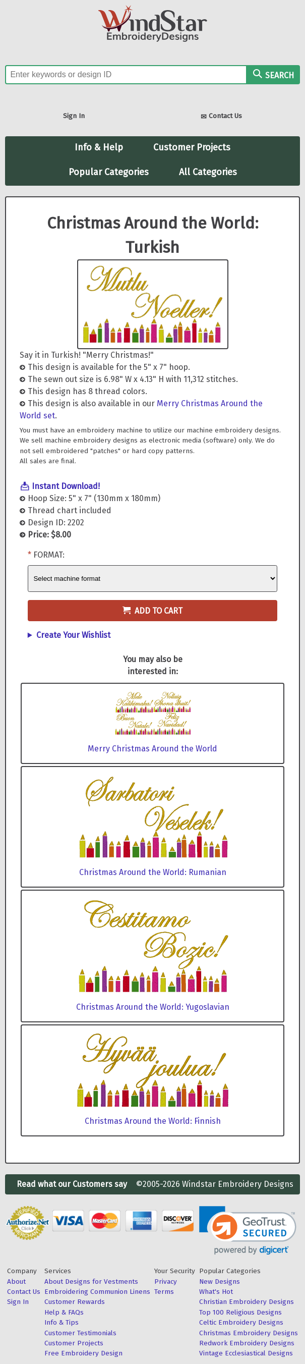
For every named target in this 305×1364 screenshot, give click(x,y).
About (16, 1281)
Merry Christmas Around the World (152, 748)
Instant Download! (66, 486)
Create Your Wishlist (73, 635)
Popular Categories (109, 172)
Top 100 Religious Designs (240, 1312)
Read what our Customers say (72, 1184)
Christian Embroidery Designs (246, 1301)
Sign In (74, 116)
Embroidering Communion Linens (97, 1291)
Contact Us (221, 117)
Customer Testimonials (80, 1333)
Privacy (165, 1281)
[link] (247, 1230)
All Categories (208, 172)
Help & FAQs (64, 1312)
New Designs (219, 1281)
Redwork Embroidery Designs (246, 1343)
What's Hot (216, 1291)
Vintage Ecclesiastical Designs (246, 1353)
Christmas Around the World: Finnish (153, 1121)
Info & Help (99, 147)
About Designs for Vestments (91, 1281)
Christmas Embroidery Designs (248, 1333)
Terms (164, 1291)
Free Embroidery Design (83, 1353)
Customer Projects (191, 147)
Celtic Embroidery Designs (241, 1322)
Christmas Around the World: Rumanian (152, 872)
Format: (49, 555)
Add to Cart (152, 611)
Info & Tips (61, 1322)
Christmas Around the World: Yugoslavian (152, 1007)
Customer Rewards (74, 1301)
